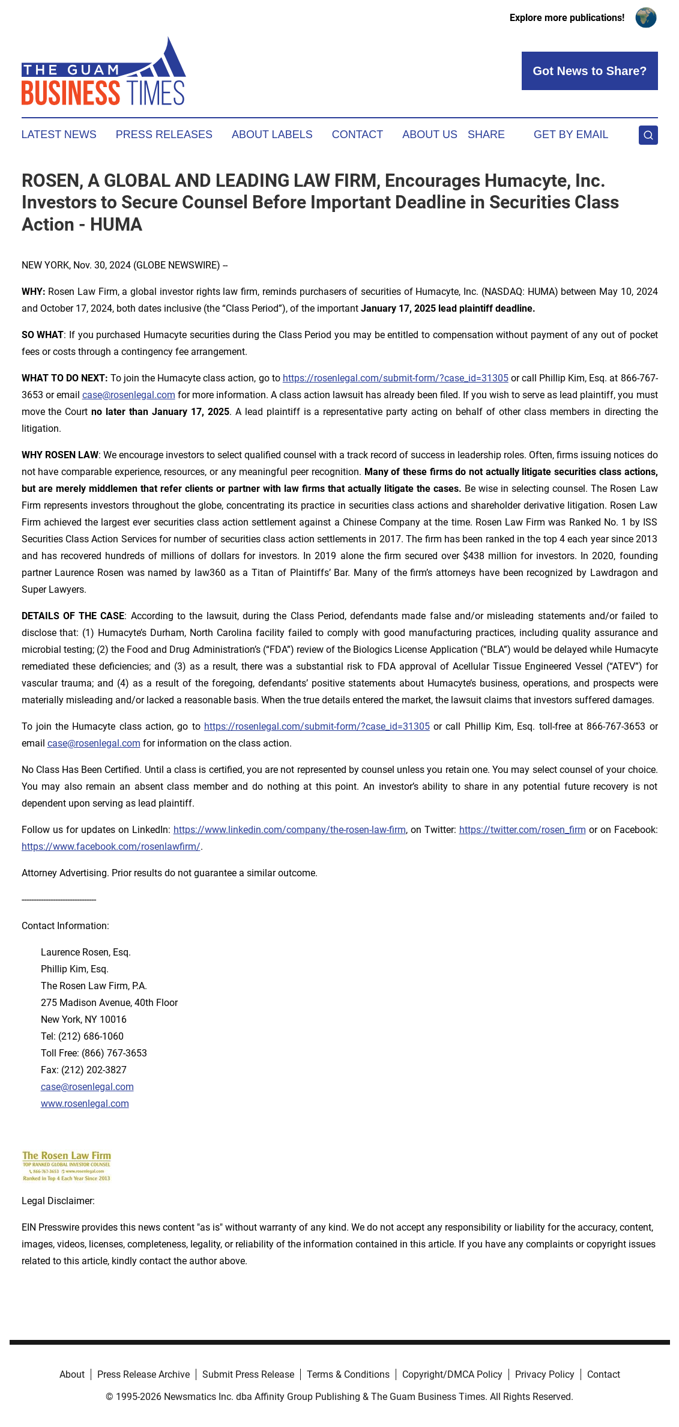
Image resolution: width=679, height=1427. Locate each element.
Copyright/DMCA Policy (452, 1374)
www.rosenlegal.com (85, 1103)
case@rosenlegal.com (128, 395)
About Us (429, 135)
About (72, 1374)
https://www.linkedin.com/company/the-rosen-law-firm (290, 829)
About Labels (272, 135)
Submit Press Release (248, 1374)
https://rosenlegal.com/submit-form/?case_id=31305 (395, 378)
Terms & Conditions (348, 1374)
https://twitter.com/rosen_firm (522, 829)
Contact (358, 135)
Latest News (59, 135)
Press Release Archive (143, 1374)
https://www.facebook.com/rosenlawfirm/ (111, 846)
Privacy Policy (545, 1374)
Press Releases (164, 135)
